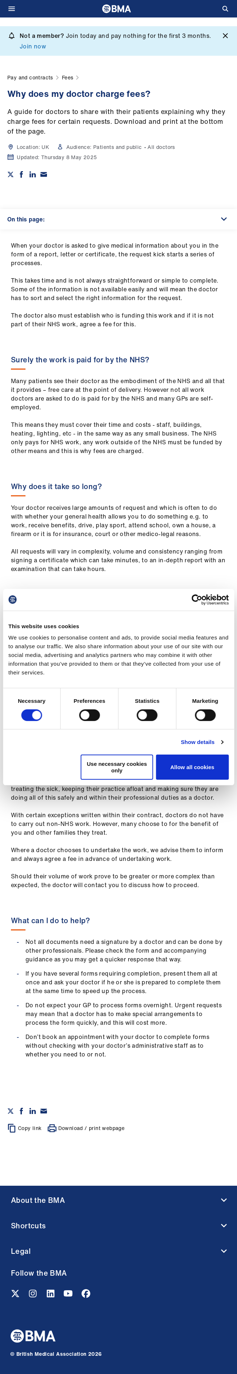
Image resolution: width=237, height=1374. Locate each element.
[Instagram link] (33, 1295)
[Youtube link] (69, 1295)
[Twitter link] (16, 1295)
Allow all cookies (192, 767)
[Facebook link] (86, 1295)
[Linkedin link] (51, 1295)
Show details (198, 742)
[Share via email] (43, 174)
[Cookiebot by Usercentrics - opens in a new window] (197, 599)
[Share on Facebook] (21, 174)
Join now (33, 46)
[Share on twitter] (10, 174)
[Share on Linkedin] (32, 174)
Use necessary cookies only (117, 767)
